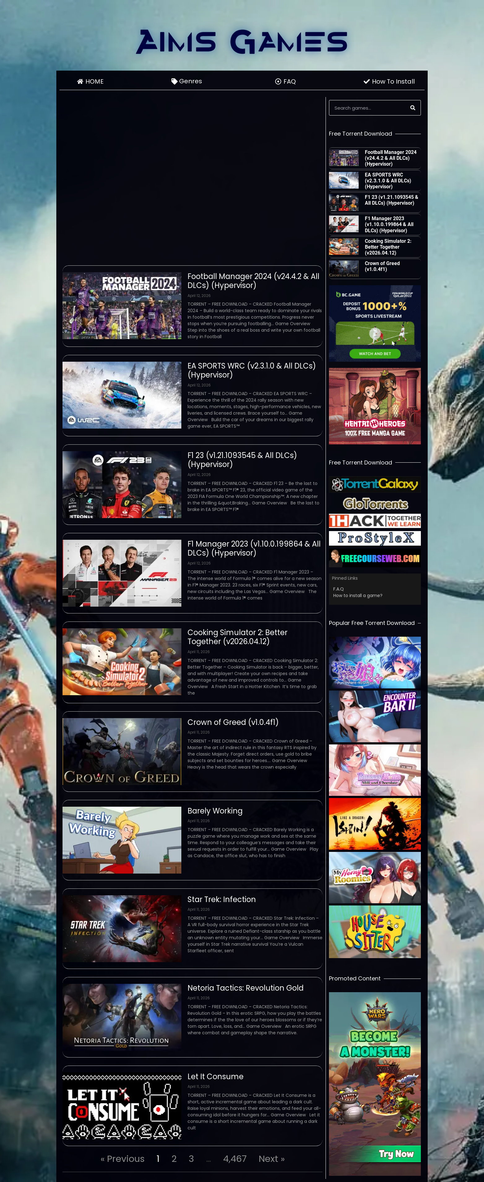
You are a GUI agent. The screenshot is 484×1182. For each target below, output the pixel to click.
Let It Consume (216, 1076)
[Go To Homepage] (242, 41)
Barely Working (215, 811)
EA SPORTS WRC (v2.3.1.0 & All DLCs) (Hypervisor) (252, 370)
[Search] (413, 107)
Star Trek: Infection (222, 899)
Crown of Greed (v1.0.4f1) (233, 722)
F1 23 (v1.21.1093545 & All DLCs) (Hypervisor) (242, 459)
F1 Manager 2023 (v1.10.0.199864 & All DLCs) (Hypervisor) (254, 548)
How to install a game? (357, 595)
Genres (192, 81)
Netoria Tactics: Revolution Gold (246, 988)
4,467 (235, 1159)
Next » (272, 1159)
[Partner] (375, 484)
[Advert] (375, 323)
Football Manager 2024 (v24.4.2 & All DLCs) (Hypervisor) (253, 280)
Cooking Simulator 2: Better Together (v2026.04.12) (237, 637)
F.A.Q (338, 589)
